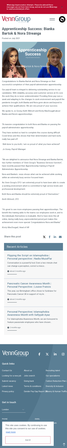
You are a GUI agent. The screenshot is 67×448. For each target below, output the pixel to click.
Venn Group (17, 19)
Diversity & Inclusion (55, 386)
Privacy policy (8, 391)
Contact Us (7, 370)
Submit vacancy (9, 381)
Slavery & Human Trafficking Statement (55, 391)
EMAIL (37, 419)
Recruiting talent (53, 370)
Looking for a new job (11, 376)
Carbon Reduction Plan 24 (55, 381)
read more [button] (11, 432)
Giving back (29, 381)
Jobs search (29, 376)
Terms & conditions (32, 386)
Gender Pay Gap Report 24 (33, 391)
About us (28, 370)
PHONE (5, 419)
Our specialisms (53, 376)
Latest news (7, 386)
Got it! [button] (28, 440)
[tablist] (14, 410)
